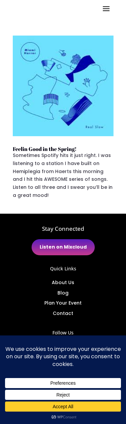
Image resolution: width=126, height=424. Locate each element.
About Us (63, 282)
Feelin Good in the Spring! (45, 149)
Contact (63, 313)
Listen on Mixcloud (63, 247)
